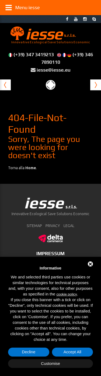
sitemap (34, 226)
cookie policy (66, 294)
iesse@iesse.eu (54, 70)
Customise (50, 363)
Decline (28, 352)
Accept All (72, 352)
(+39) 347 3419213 (33, 54)
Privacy (53, 226)
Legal (69, 226)
